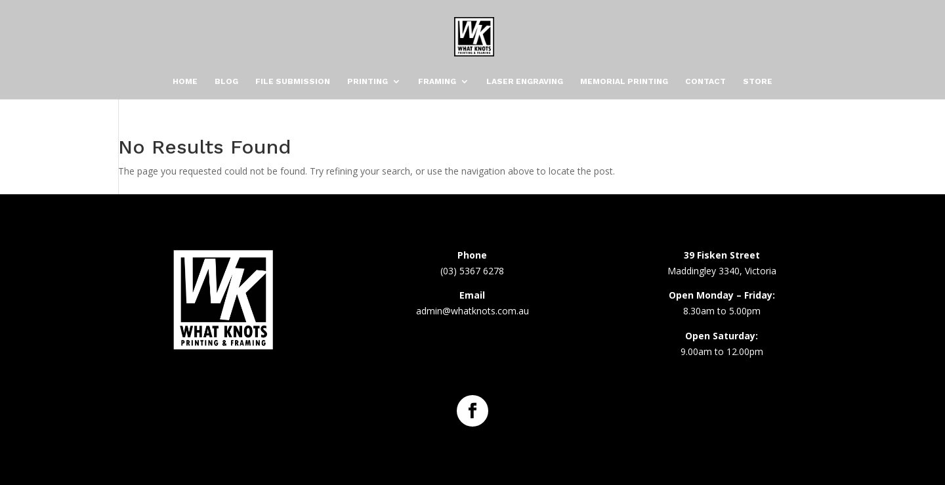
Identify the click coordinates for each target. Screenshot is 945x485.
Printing (367, 81)
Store (757, 81)
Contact (705, 81)
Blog (226, 81)
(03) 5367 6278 (472, 270)
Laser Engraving (524, 81)
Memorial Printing (624, 81)
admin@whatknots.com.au (472, 311)
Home (185, 81)
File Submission (292, 81)
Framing (437, 81)
